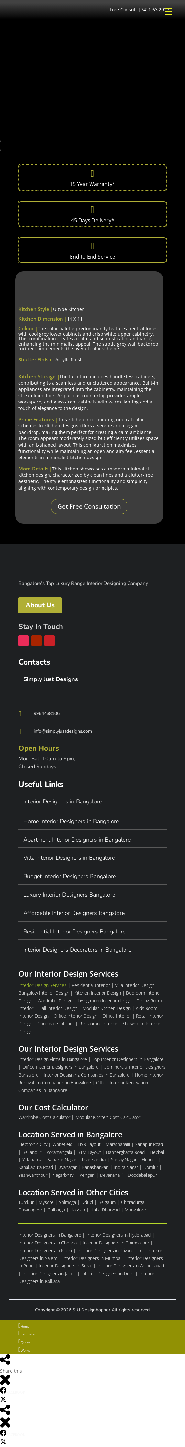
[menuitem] (92, 1326)
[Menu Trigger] (168, 11)
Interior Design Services (42, 985)
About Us (40, 605)
